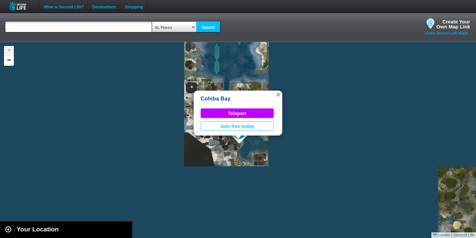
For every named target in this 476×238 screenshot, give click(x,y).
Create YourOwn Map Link (453, 24)
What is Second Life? (64, 6)
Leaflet (441, 235)
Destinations (104, 6)
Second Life (21, 6)
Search (208, 27)
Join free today (237, 126)
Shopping (134, 6)
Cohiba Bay (215, 98)
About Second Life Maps (446, 33)
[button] (278, 95)
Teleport (237, 113)
